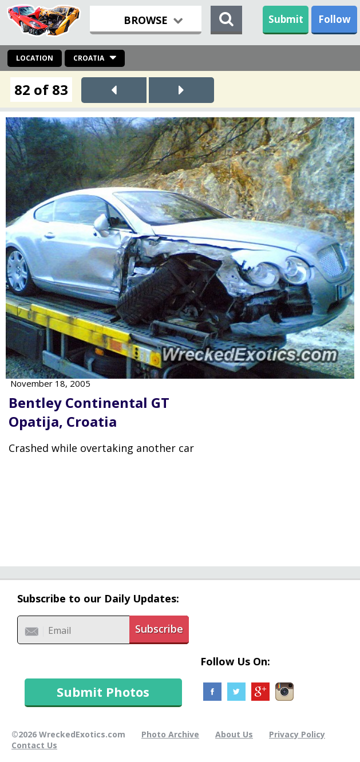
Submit (285, 19)
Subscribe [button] (159, 629)
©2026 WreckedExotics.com (68, 734)
